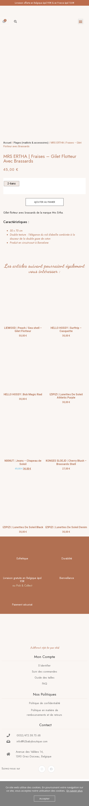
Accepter (44, 798)
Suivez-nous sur (11, 776)
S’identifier (44, 673)
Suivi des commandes (44, 679)
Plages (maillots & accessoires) (31, 150)
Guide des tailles (44, 685)
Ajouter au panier (44, 209)
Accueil (7, 150)
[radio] (11, 191)
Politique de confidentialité (44, 711)
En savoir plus (75, 790)
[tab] (43, 244)
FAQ (44, 691)
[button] (80, 21)
